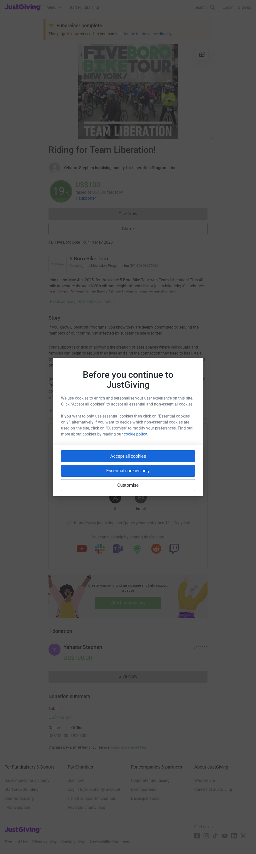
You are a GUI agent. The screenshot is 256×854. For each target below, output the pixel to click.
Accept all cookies (128, 456)
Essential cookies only (128, 470)
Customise (128, 485)
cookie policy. (136, 434)
